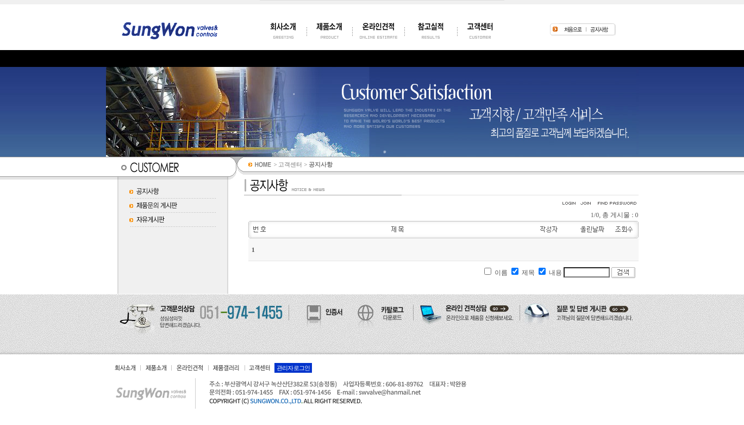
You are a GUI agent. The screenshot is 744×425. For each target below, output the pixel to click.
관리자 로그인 (293, 368)
